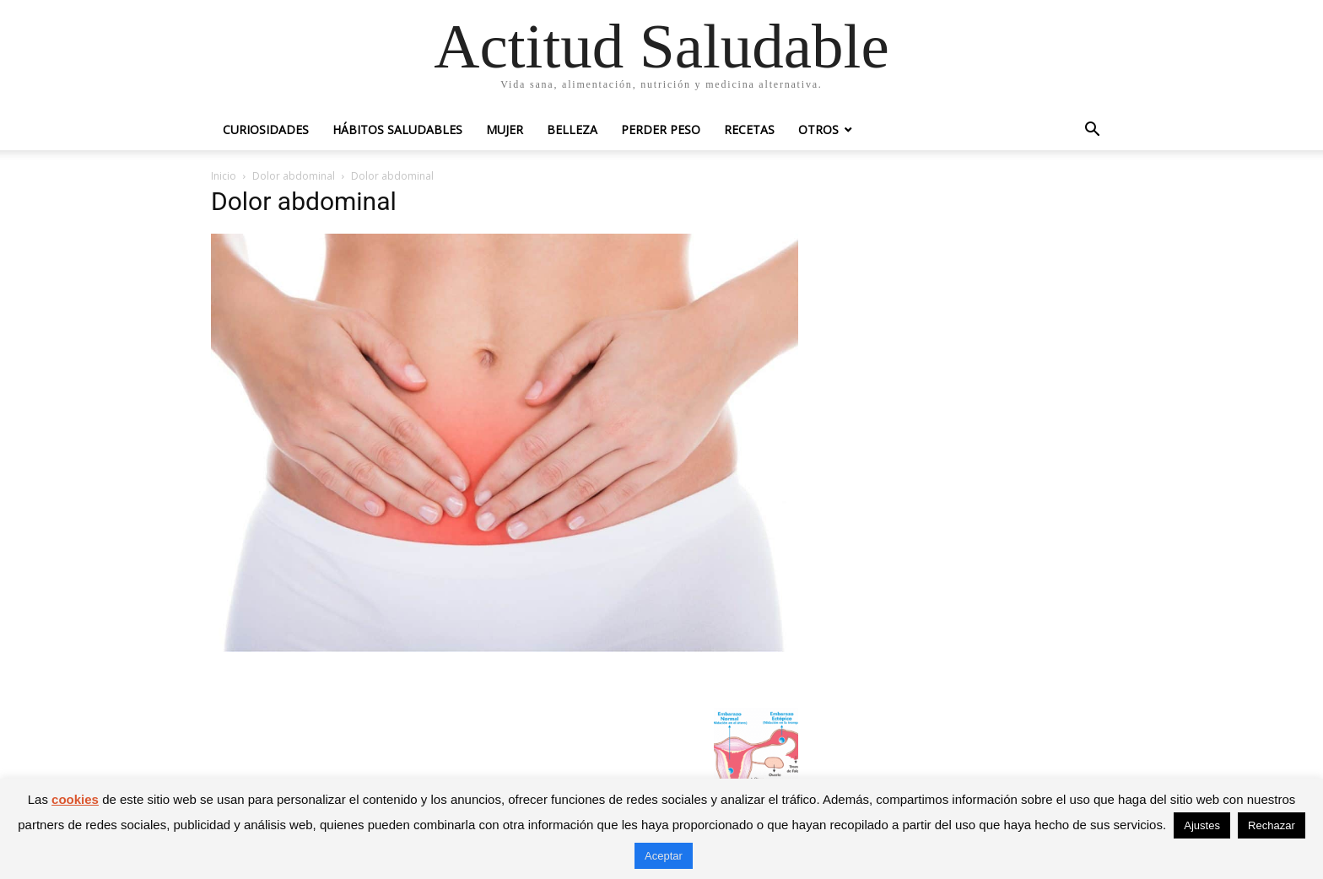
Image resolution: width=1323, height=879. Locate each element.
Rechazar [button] (1271, 825)
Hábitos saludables (397, 129)
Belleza (572, 129)
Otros (818, 129)
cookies (75, 799)
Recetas (749, 129)
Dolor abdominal (293, 176)
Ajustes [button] (1202, 825)
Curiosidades (266, 129)
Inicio (223, 176)
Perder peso (660, 129)
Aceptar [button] (664, 855)
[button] (1092, 131)
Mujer (504, 129)
